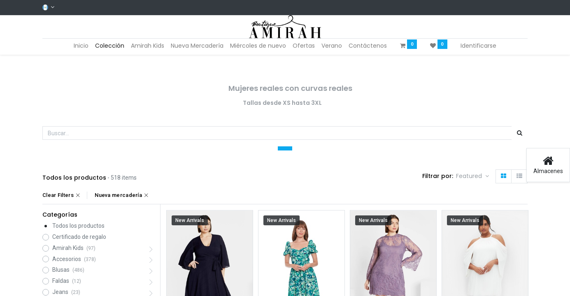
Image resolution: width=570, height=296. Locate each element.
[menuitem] (81, 46)
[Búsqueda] (520, 133)
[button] (472, 176)
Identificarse (478, 46)
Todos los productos (78, 225)
